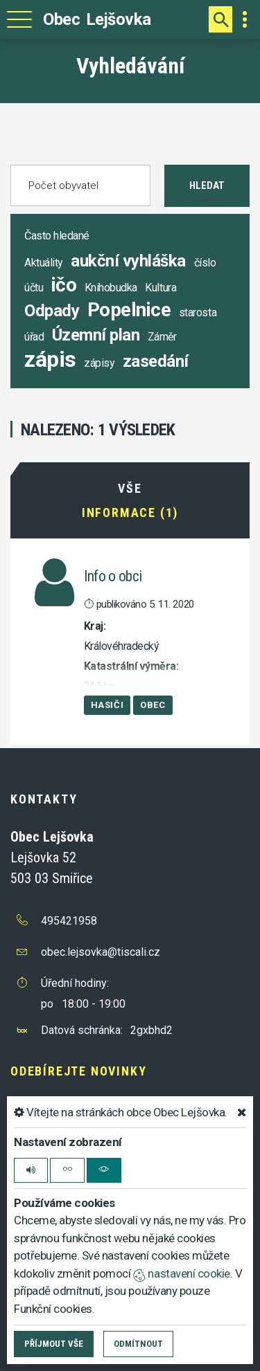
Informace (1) (130, 512)
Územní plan (96, 335)
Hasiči (107, 705)
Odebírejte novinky (78, 1071)
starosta (197, 312)
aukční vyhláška (128, 261)
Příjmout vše (53, 1343)
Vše (129, 488)
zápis (50, 359)
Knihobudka (111, 287)
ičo (64, 284)
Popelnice (129, 309)
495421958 (69, 920)
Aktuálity (43, 262)
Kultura (160, 287)
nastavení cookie (181, 1273)
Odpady (51, 310)
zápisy (99, 363)
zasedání (156, 361)
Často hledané (56, 235)
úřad (34, 336)
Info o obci (113, 576)
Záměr (162, 336)
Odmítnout (138, 1343)
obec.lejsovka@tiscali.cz (100, 952)
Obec (153, 705)
